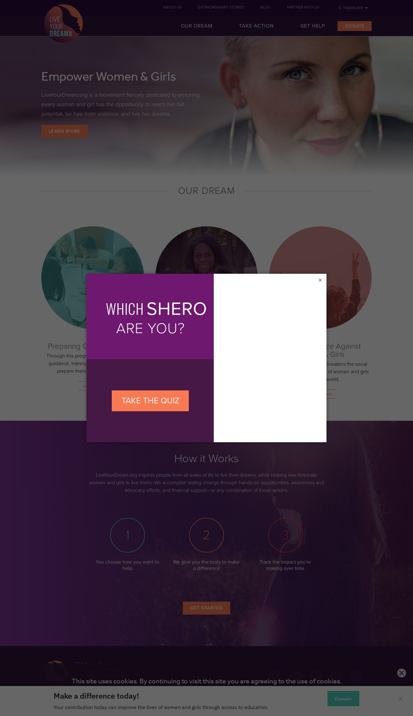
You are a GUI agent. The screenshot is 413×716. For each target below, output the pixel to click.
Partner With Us (303, 7)
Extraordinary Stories (221, 7)
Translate (353, 8)
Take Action (256, 26)
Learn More (65, 131)
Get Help (312, 26)
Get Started (206, 608)
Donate (354, 26)
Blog (265, 7)
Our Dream (196, 26)
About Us (172, 7)
